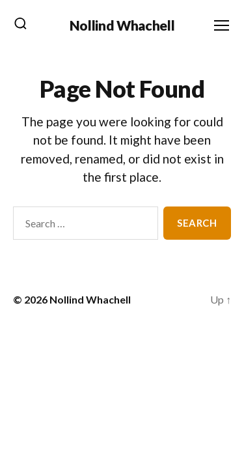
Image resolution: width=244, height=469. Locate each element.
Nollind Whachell (122, 25)
